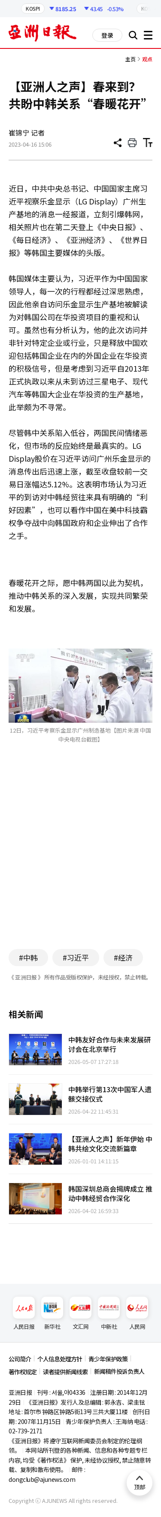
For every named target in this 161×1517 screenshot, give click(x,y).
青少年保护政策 (108, 1359)
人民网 (137, 1314)
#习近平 (76, 957)
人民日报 (24, 1314)
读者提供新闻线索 (65, 1371)
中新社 (109, 1314)
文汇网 (80, 1314)
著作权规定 (22, 1371)
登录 (107, 35)
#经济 (123, 957)
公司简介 (20, 1359)
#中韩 (28, 957)
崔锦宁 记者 (27, 132)
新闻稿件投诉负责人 (119, 1371)
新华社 (52, 1314)
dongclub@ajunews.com (42, 1479)
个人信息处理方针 (59, 1359)
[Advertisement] (81, 859)
